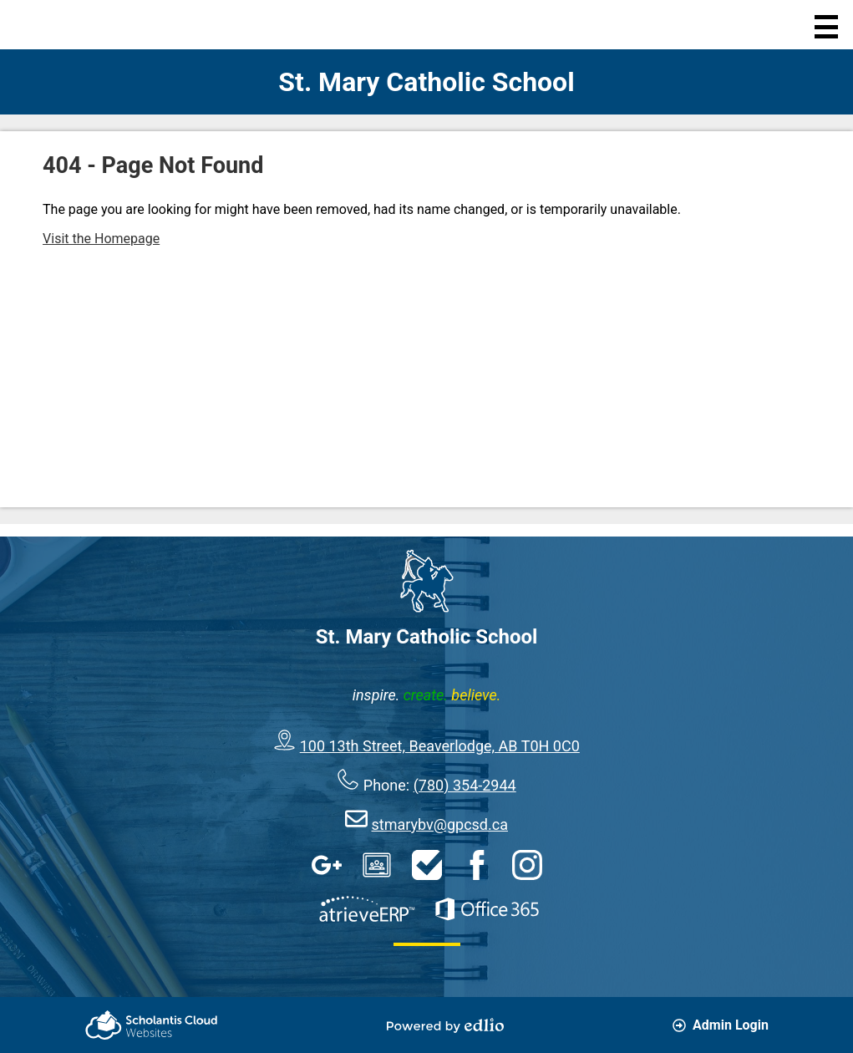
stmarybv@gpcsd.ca (440, 824)
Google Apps (326, 865)
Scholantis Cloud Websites (151, 1025)
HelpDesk (427, 865)
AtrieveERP (367, 909)
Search (113, 25)
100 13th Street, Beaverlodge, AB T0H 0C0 (440, 746)
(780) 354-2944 (465, 785)
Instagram (527, 865)
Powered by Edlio (445, 1025)
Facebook (477, 865)
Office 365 (487, 909)
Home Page (48, 25)
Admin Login (721, 1025)
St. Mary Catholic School (426, 82)
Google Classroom (376, 865)
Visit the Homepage (101, 239)
